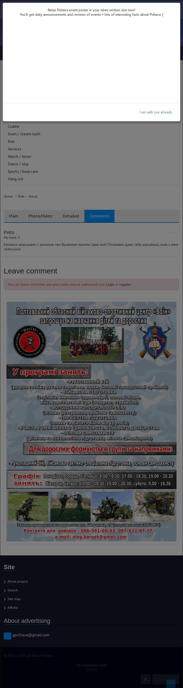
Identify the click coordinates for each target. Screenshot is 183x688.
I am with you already (155, 112)
